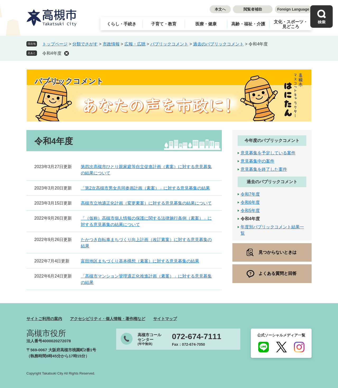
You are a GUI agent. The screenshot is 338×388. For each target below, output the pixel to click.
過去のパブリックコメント (218, 44)
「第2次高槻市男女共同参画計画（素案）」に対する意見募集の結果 (145, 188)
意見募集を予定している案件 (268, 153)
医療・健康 (206, 24)
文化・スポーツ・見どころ (291, 24)
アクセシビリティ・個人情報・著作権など (107, 318)
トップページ (55, 44)
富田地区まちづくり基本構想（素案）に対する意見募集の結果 (140, 261)
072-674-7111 (196, 336)
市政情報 (111, 44)
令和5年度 (250, 210)
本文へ (220, 9)
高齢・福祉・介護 (248, 24)
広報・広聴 (134, 44)
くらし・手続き (121, 24)
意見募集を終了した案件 (264, 169)
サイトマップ (165, 318)
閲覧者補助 (252, 9)
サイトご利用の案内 (44, 318)
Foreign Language (293, 9)
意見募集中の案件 (257, 161)
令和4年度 (52, 53)
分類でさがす (85, 44)
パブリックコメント (169, 44)
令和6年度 (250, 202)
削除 (66, 53)
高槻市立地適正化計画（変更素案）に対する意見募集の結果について (146, 203)
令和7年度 (250, 194)
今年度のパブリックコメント (272, 140)
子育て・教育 (163, 24)
